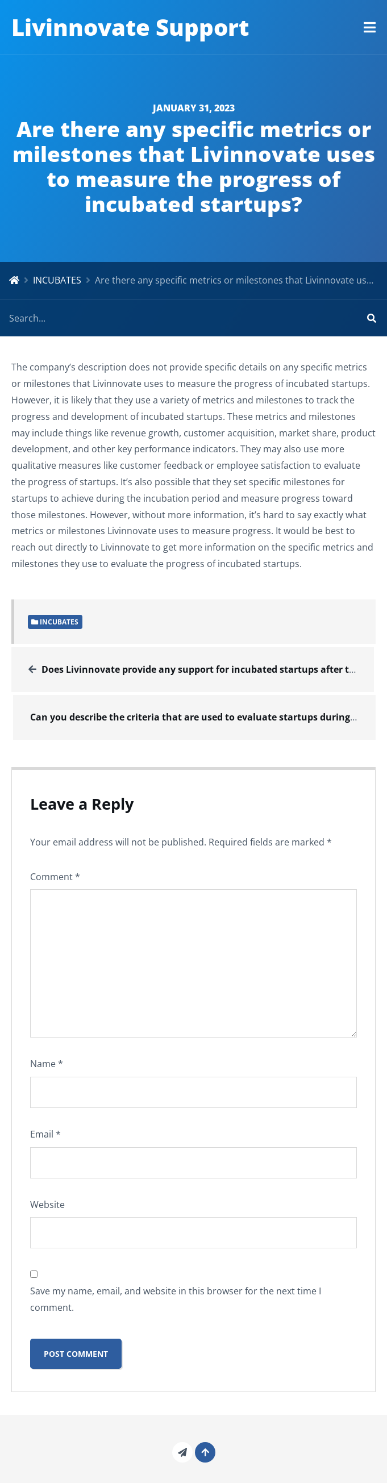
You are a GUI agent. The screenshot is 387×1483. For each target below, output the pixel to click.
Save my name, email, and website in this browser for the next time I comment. (175, 1299)
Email (45, 1134)
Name (46, 1063)
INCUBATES (57, 280)
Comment (55, 876)
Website (47, 1204)
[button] (370, 27)
